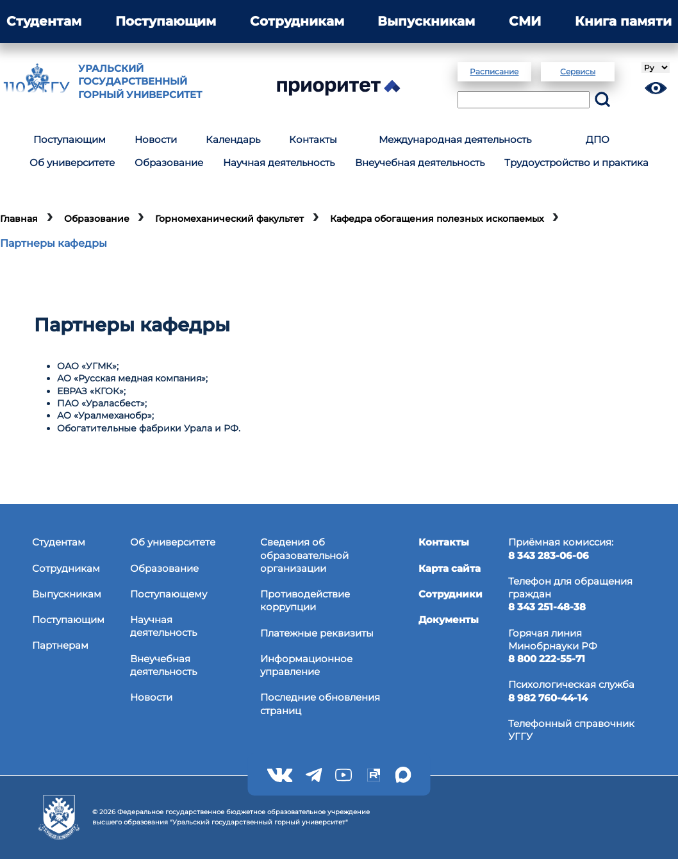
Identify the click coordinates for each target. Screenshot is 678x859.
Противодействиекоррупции (305, 600)
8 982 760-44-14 (548, 698)
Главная (19, 218)
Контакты (313, 139)
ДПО (597, 139)
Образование (169, 162)
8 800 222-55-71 (546, 659)
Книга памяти (623, 21)
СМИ (525, 21)
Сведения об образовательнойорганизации (304, 555)
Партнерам (60, 645)
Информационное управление (306, 665)
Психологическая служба (571, 684)
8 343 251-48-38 (547, 607)
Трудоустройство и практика (576, 162)
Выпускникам (426, 21)
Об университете (72, 162)
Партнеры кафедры (53, 243)
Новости (156, 139)
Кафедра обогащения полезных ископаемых (437, 218)
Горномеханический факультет (229, 218)
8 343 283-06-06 (548, 555)
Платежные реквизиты (317, 633)
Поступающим (165, 21)
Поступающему (168, 594)
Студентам (43, 21)
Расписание (494, 71)
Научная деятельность (279, 162)
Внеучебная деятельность (419, 162)
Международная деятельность (455, 139)
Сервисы (577, 71)
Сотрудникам (297, 21)
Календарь (233, 139)
